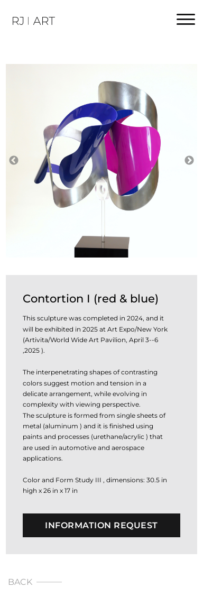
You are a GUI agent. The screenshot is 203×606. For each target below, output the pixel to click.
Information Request (101, 525)
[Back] (101, 582)
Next (189, 160)
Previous (13, 160)
